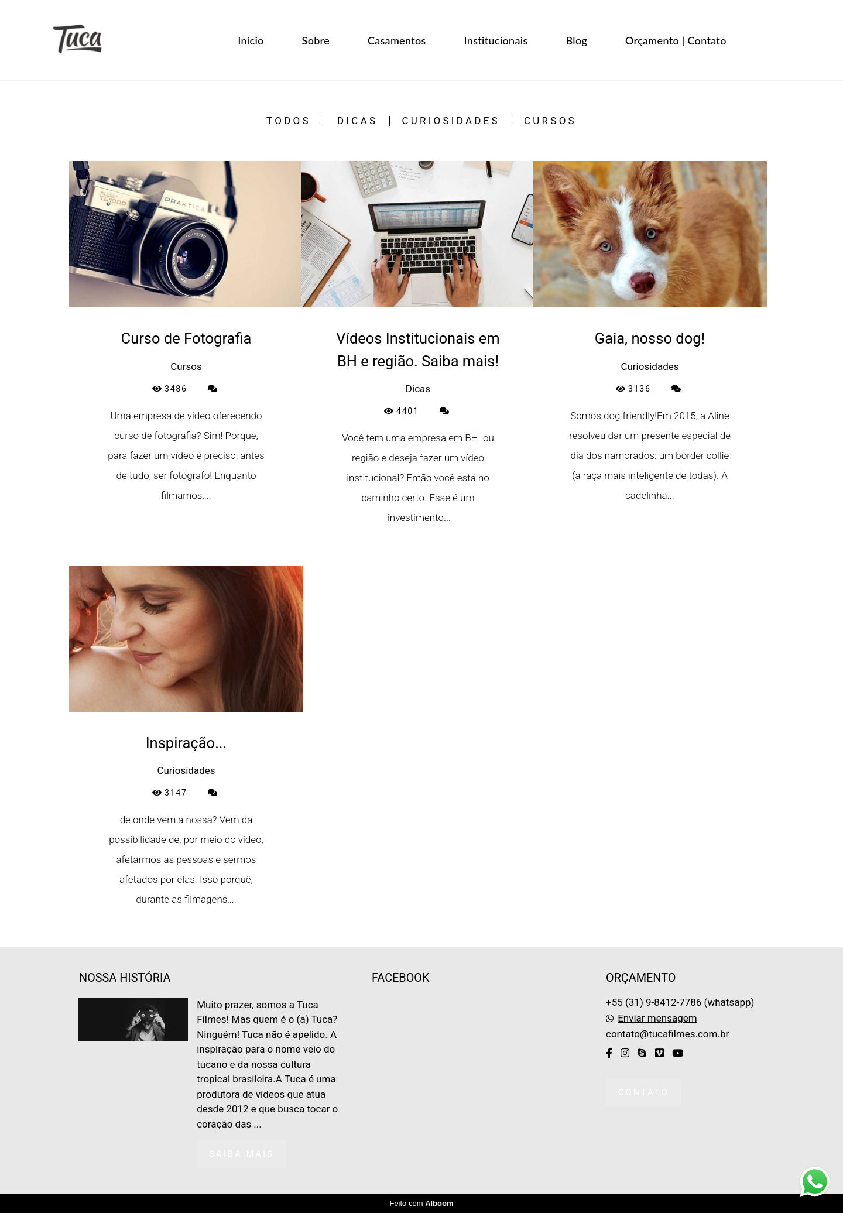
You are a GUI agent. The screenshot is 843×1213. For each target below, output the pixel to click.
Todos (288, 121)
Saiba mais (241, 1154)
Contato (643, 1092)
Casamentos (397, 40)
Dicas (357, 121)
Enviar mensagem (657, 1018)
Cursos (550, 121)
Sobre (316, 40)
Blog (577, 40)
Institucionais (496, 40)
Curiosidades (451, 121)
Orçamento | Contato (676, 40)
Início (250, 40)
